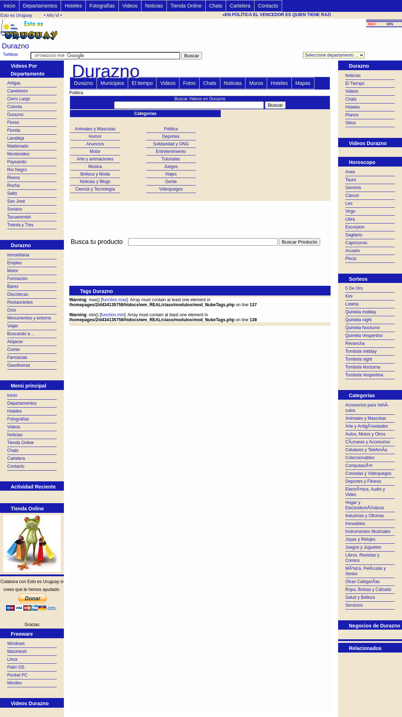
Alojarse (15, 341)
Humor (95, 136)
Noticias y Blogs (95, 181)
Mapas (302, 83)
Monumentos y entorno (29, 318)
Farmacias (17, 357)
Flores (13, 122)
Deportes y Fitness (363, 481)
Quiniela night (358, 319)
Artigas (13, 83)
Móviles (14, 682)
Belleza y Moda (95, 174)
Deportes (171, 136)
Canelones (17, 90)
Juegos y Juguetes (363, 547)
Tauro (350, 179)
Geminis (353, 187)
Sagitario (353, 234)
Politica (171, 128)
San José (16, 201)
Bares (12, 286)
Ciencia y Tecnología (95, 189)
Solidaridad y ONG (171, 143)
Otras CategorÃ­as (362, 581)
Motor (12, 270)
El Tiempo (354, 83)
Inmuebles (355, 523)
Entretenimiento (171, 151)
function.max (114, 299)
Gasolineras (18, 365)
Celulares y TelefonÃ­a (366, 449)
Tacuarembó (19, 217)
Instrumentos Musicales (368, 531)
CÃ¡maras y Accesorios (367, 441)
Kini (348, 296)
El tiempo (142, 83)
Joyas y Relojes (360, 539)
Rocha (13, 185)
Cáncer (352, 195)
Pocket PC (17, 675)
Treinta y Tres (20, 224)
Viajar (12, 325)
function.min (112, 314)
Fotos (189, 83)
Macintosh (17, 651)
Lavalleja (15, 138)
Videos (130, 6)
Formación (17, 278)
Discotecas (17, 294)
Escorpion (354, 227)
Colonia (14, 106)
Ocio (11, 310)
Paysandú (16, 161)
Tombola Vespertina (364, 374)
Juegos (171, 166)
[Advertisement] (370, 670)
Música (95, 166)
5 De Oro (354, 288)
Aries (350, 171)
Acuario (352, 250)
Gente (171, 181)
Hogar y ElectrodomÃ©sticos (364, 505)
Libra (350, 219)
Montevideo (18, 154)
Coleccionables (359, 457)
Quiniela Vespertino (364, 335)
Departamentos (40, 6)
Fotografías (102, 6)
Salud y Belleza (360, 597)
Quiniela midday (360, 311)
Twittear (10, 54)
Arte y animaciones (95, 159)
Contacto (268, 6)
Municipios (112, 83)
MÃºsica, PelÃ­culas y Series (365, 571)
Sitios (350, 122)
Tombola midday (361, 351)
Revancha (355, 343)
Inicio (9, 6)
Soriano (14, 209)
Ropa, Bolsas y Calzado (368, 589)
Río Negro (17, 169)
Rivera (13, 177)
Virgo (350, 211)
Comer (13, 349)
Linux (12, 659)
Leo (348, 203)
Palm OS (15, 667)
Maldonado (17, 146)
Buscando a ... (21, 333)
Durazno (15, 114)
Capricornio (356, 242)
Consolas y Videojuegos (368, 473)
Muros (256, 83)
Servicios (354, 605)
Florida (13, 130)
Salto (12, 193)
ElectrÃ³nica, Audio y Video (365, 492)
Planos (352, 114)
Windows (16, 643)
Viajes (171, 174)
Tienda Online (186, 6)
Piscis (350, 258)
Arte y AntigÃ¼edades (366, 426)
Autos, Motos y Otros (365, 434)
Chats (216, 6)
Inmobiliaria (18, 255)
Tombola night (358, 359)
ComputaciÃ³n (359, 465)
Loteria (352, 304)
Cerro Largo (18, 98)
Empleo (14, 262)
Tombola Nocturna (362, 367)
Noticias (154, 6)
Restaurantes (20, 302)
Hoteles (73, 6)
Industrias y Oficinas (364, 515)
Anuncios (95, 143)
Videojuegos (171, 189)
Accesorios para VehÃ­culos (367, 408)
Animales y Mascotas (95, 128)
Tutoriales (171, 159)
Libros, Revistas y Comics (362, 558)
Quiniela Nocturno (362, 327)
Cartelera (240, 6)
